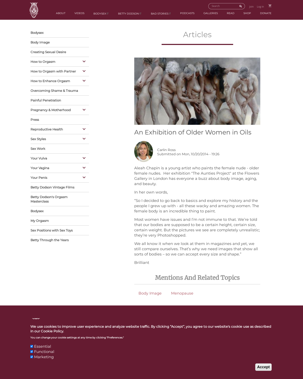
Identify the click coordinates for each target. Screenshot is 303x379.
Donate (265, 13)
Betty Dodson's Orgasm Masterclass (49, 199)
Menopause (182, 293)
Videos (79, 13)
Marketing (44, 362)
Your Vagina (59, 168)
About (60, 13)
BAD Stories (161, 13)
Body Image (150, 293)
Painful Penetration (46, 100)
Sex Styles (59, 139)
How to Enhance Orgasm (59, 81)
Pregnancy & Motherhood (59, 110)
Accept (263, 372)
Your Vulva (59, 158)
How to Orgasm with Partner (59, 71)
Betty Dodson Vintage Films (52, 187)
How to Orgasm (59, 62)
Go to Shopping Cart (269, 5)
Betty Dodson (130, 13)
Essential (42, 351)
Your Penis (59, 178)
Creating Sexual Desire (48, 52)
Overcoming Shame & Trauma (54, 91)
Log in (260, 6)
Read (230, 13)
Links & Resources (210, 323)
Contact (149, 323)
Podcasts (187, 13)
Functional (44, 357)
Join (251, 6)
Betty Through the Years (50, 240)
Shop (247, 13)
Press (35, 120)
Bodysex (101, 13)
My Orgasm (40, 221)
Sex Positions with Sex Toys (52, 230)
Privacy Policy (255, 323)
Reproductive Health (59, 129)
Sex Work (38, 149)
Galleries (210, 13)
